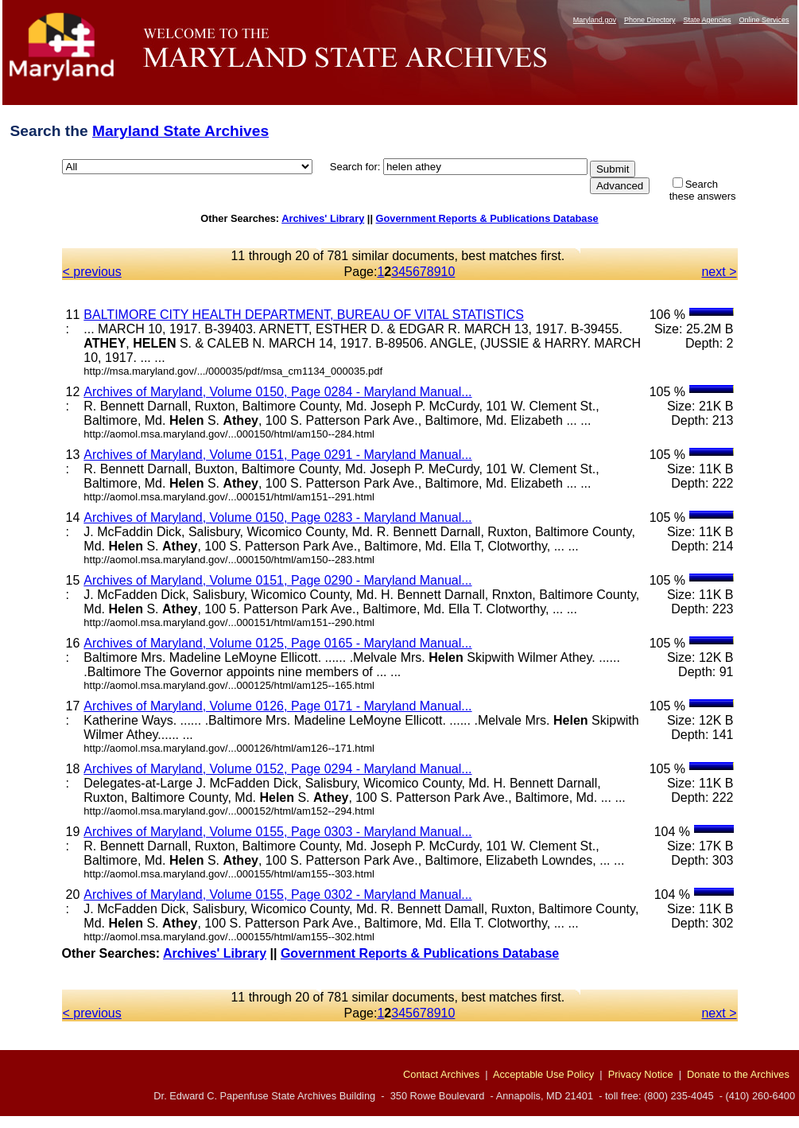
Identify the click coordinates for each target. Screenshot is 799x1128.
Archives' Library (322, 218)
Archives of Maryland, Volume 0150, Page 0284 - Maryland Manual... (277, 392)
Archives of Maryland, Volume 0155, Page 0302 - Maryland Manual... (277, 894)
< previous (92, 271)
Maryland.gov (594, 20)
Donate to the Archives (738, 1074)
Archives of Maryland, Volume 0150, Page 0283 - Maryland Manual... (277, 517)
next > (718, 271)
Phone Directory (650, 20)
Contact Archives (441, 1074)
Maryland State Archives (180, 131)
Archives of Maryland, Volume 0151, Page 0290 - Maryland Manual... (277, 580)
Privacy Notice (640, 1074)
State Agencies (707, 20)
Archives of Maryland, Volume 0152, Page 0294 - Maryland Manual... (277, 769)
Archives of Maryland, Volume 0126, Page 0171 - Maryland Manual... (277, 706)
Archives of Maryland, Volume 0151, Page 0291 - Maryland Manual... (277, 454)
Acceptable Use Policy (543, 1074)
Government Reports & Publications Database (487, 218)
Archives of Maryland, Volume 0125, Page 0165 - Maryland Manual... (277, 643)
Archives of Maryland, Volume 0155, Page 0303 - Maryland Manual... (277, 831)
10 (448, 271)
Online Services (764, 20)
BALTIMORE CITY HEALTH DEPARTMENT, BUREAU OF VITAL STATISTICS (303, 314)
